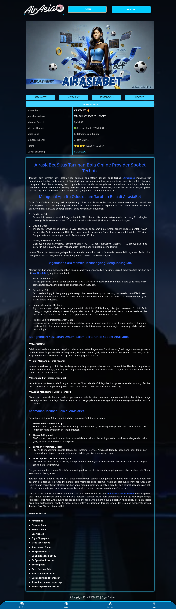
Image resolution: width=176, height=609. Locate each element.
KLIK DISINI (80, 151)
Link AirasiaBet (39, 273)
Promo (110, 605)
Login (154, 605)
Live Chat (21, 605)
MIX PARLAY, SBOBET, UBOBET (90, 116)
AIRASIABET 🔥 (82, 110)
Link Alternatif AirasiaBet (121, 493)
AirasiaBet (129, 177)
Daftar (66, 605)
